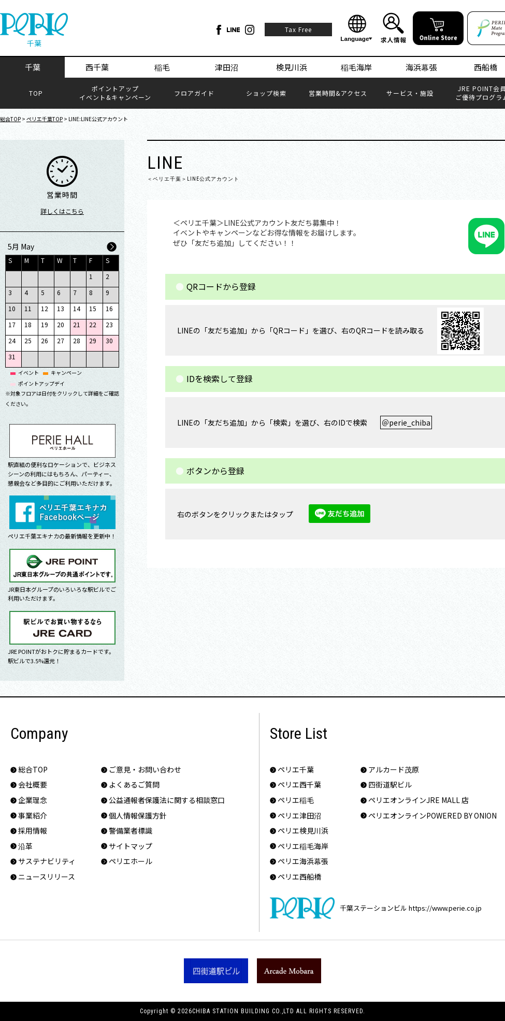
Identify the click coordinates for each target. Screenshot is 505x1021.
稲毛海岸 (356, 67)
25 (28, 340)
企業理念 (32, 800)
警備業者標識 (130, 831)
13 (60, 308)
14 (76, 308)
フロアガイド (194, 93)
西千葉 (97, 67)
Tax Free (298, 29)
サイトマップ (130, 846)
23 (109, 324)
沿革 (25, 846)
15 (92, 308)
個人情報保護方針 (138, 816)
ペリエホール (130, 861)
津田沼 (226, 67)
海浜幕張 (421, 67)
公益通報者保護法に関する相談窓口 (167, 800)
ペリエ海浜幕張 (303, 861)
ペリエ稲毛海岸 (303, 846)
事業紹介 (32, 816)
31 (12, 356)
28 (76, 340)
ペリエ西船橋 (299, 877)
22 (92, 324)
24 (12, 340)
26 (44, 340)
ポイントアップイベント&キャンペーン (115, 92)
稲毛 (162, 67)
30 (109, 340)
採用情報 (32, 831)
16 (109, 308)
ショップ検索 (266, 93)
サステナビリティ (47, 861)
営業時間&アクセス (338, 93)
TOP (36, 93)
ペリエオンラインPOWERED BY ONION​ (432, 816)
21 (76, 324)
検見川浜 (291, 67)
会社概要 (32, 785)
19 (44, 324)
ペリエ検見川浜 (303, 831)
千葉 (32, 67)
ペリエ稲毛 (296, 800)
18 (28, 324)
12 (44, 308)
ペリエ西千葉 (299, 785)
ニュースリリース (46, 877)
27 (60, 340)
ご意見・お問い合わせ (145, 770)
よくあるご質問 (134, 785)
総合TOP (10, 119)
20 (60, 324)
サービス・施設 (410, 93)
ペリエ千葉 (296, 770)
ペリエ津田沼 (299, 816)
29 (92, 340)
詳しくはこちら (62, 211)
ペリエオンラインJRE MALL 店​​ (418, 800)
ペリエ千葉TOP (44, 119)
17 (12, 324)
